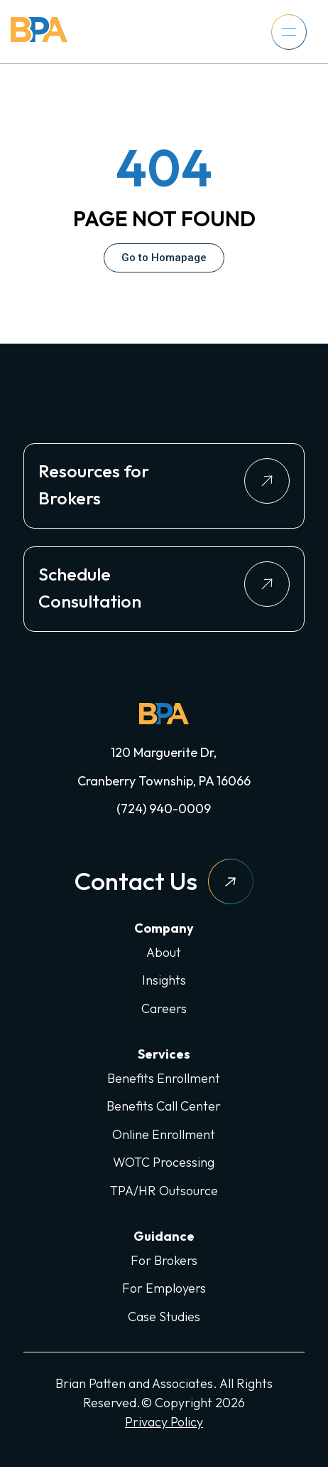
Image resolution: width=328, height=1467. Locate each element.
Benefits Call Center (163, 1106)
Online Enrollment (163, 1134)
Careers (164, 1008)
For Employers (164, 1288)
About (163, 952)
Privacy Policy (164, 1422)
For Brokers (164, 1260)
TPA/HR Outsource (164, 1190)
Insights (164, 980)
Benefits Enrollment (163, 1078)
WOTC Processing (163, 1162)
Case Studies (164, 1316)
